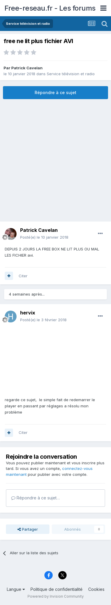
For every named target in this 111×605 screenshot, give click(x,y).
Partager (27, 529)
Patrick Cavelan (27, 67)
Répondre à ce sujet (55, 92)
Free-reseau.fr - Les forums (50, 8)
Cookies (96, 589)
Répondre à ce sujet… (35, 497)
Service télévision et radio (71, 73)
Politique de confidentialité (56, 589)
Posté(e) (44, 237)
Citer (23, 275)
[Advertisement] (55, 160)
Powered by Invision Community (56, 596)
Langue (16, 589)
